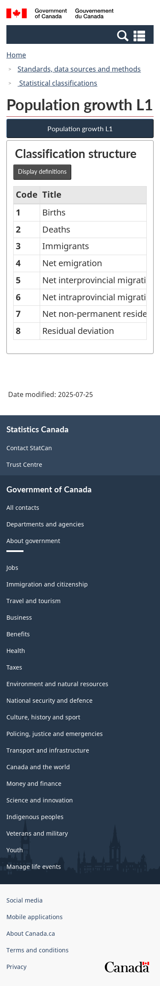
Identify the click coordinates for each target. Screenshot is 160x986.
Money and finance (33, 783)
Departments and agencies (45, 524)
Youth (14, 850)
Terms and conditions (37, 950)
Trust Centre (24, 464)
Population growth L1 (80, 128)
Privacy (16, 967)
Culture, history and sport (43, 717)
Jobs (12, 567)
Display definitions (42, 171)
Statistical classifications (57, 83)
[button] (81, 35)
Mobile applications (34, 917)
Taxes (14, 667)
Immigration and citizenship (47, 584)
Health (15, 651)
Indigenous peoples (35, 817)
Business (19, 617)
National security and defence (49, 700)
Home (16, 55)
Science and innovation (39, 800)
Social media (24, 900)
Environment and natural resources (57, 684)
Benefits (18, 634)
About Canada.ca (30, 933)
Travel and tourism (33, 601)
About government (33, 541)
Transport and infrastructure (47, 750)
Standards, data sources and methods (79, 69)
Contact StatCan (29, 448)
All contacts (22, 507)
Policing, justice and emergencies (54, 734)
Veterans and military (37, 833)
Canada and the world (38, 767)
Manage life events (33, 866)
